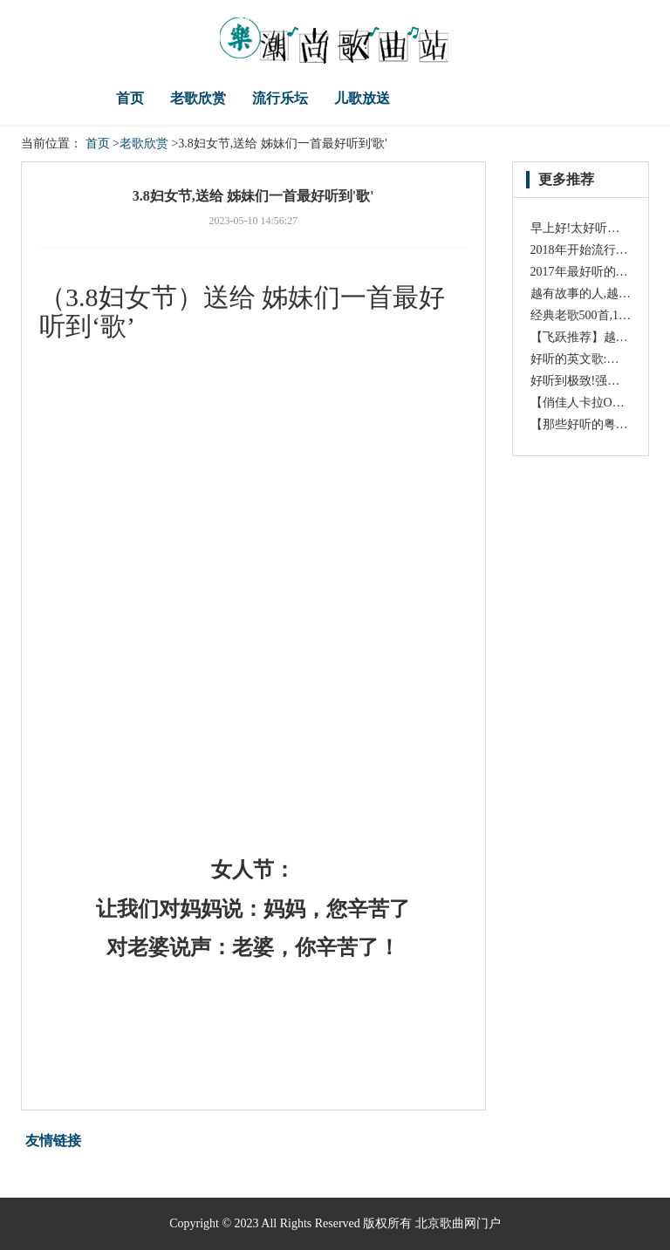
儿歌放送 (362, 98)
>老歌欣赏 (140, 143)
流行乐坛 (280, 98)
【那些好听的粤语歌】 (591, 424)
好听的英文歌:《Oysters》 (599, 358)
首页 (130, 98)
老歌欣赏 (198, 98)
